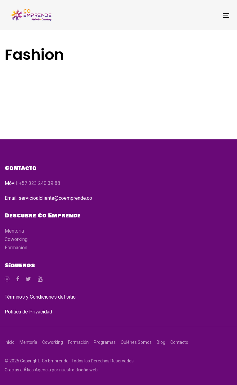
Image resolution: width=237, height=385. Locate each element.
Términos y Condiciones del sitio (40, 297)
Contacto (179, 342)
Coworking (16, 239)
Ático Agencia (37, 369)
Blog (161, 342)
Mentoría (14, 231)
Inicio (10, 342)
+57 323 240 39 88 (39, 183)
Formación (16, 248)
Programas (105, 342)
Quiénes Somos (136, 342)
